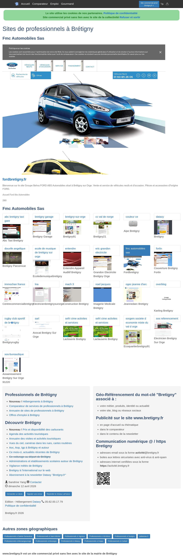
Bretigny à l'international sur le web (29, 470)
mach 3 (69, 284)
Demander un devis (14, 494)
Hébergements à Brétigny (38, 401)
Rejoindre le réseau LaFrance (58, 494)
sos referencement (167, 318)
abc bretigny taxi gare (14, 218)
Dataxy (37, 501)
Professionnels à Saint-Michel (48, 536)
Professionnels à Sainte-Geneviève (18, 536)
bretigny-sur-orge (75, 216)
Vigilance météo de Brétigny (25, 465)
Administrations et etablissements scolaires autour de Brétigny (46, 461)
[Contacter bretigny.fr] (167, 4)
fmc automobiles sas (135, 250)
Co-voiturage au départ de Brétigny (30, 456)
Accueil (25, 3)
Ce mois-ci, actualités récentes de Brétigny (34, 452)
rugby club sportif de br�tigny (15, 320)
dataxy (160, 216)
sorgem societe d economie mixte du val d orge (137, 322)
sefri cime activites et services (76, 320)
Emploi (54, 3)
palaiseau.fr (143, 536)
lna (36, 284)
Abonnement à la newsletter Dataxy (37, 474)
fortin (159, 248)
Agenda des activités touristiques (28, 433)
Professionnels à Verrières (99, 536)
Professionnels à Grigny (94, 541)
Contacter (36, 482)
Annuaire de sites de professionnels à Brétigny (36, 410)
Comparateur (40, 3)
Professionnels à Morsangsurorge (17, 541)
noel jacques (102, 284)
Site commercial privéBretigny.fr (149, 4)
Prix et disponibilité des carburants (43, 429)
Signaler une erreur (34, 494)
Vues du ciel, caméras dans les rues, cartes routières (40, 443)
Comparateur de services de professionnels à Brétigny (41, 406)
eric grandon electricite (102, 250)
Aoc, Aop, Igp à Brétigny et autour (29, 447)
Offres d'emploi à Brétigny (24, 415)
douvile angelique (15, 248)
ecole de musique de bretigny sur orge (45, 252)
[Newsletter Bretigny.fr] (162, 4)
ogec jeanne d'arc (136, 284)
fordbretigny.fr (14, 179)
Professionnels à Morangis (46, 541)
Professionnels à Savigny (125, 536)
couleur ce (132, 216)
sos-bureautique (14, 354)
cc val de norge (104, 216)
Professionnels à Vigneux (75, 536)
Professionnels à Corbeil (117, 541)
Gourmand (67, 3)
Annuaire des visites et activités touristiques (35, 438)
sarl (37, 318)
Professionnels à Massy (70, 541)
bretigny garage (44, 216)
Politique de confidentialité (121, 13)
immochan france (15, 284)
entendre (70, 248)
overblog (161, 284)
